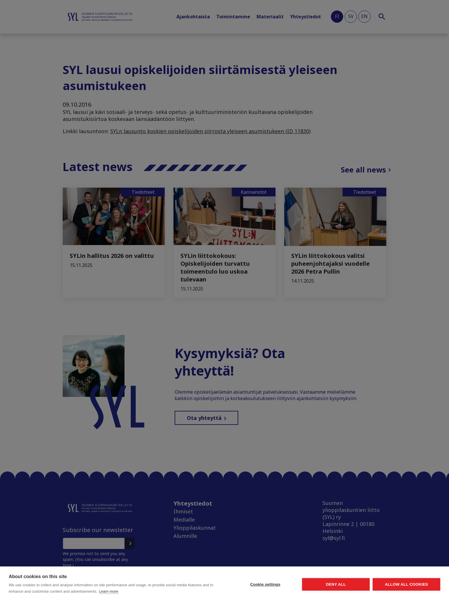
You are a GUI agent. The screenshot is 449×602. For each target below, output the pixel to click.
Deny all (336, 584)
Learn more (108, 591)
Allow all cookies (406, 584)
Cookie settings (265, 584)
